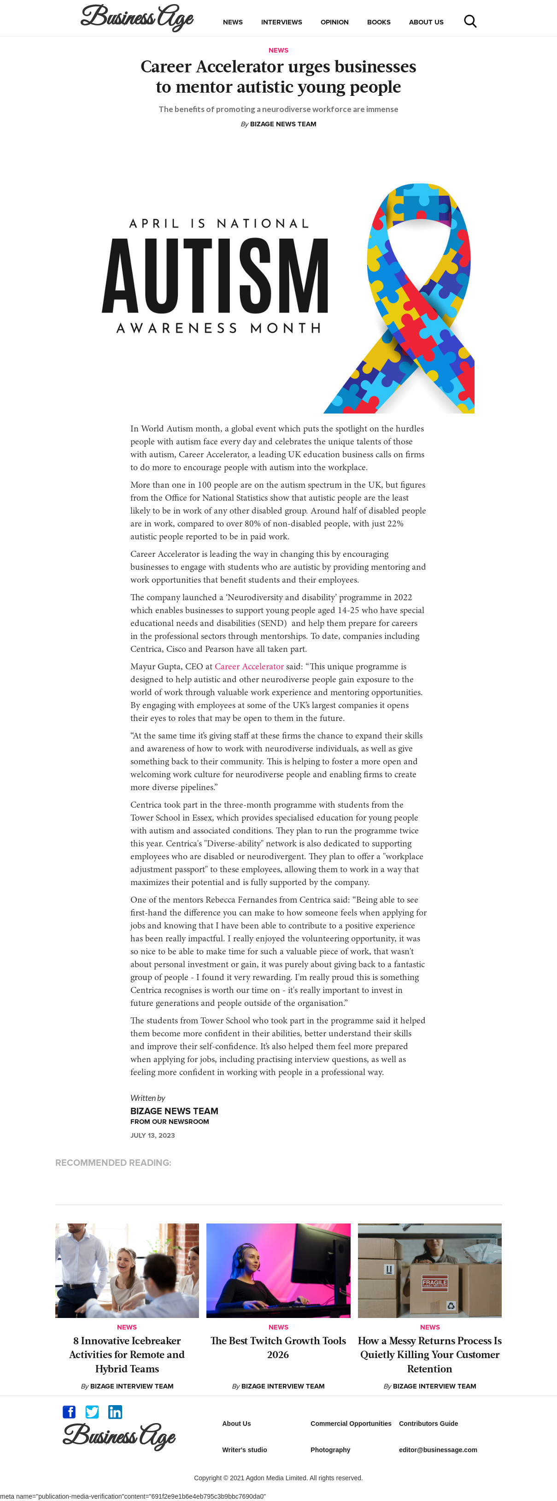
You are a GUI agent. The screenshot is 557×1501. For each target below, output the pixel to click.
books (379, 22)
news (233, 22)
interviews (281, 22)
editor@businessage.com (438, 1450)
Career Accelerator (250, 667)
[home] (138, 18)
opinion (335, 22)
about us (426, 22)
